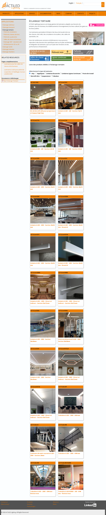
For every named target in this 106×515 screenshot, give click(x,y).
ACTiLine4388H (35, 273)
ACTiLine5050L (63, 311)
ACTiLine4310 (62, 158)
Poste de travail (88, 73)
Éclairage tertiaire (8, 30)
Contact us (4, 502)
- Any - (33, 73)
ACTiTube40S (35, 463)
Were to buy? (5, 504)
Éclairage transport (8, 27)
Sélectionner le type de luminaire (40, 71)
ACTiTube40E (62, 425)
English (71, 3)
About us (56, 502)
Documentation (45, 13)
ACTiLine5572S (35, 387)
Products (6, 13)
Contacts (80, 13)
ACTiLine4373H (63, 234)
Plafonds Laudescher (10, 37)
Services (32, 13)
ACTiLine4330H (63, 196)
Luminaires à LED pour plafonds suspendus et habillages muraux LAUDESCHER (14, 72)
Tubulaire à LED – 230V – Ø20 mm (69, 415)
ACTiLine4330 (35, 196)
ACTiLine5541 (35, 349)
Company (69, 13)
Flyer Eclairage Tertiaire (11, 81)
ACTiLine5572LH (63, 349)
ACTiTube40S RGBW (64, 463)
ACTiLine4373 (35, 234)
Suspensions (46, 76)
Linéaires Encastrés (53, 73)
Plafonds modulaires (10, 32)
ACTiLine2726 (62, 120)
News (58, 13)
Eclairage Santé (7, 47)
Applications (19, 13)
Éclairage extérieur (8, 25)
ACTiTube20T (62, 387)
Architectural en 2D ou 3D (11, 44)
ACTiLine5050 (35, 311)
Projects (92, 13)
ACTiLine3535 (35, 158)
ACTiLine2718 (35, 120)
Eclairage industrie (8, 49)
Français (79, 3)
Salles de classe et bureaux (12, 39)
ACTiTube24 (34, 425)
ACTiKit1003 (34, 82)
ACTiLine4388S (63, 273)
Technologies (31, 506)
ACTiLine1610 (62, 82)
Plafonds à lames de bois (12, 34)
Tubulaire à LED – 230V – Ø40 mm (69, 453)
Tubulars (55, 76)
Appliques (40, 73)
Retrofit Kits (35, 76)
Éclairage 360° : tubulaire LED (13, 42)
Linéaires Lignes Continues (71, 73)
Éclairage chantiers (8, 52)
